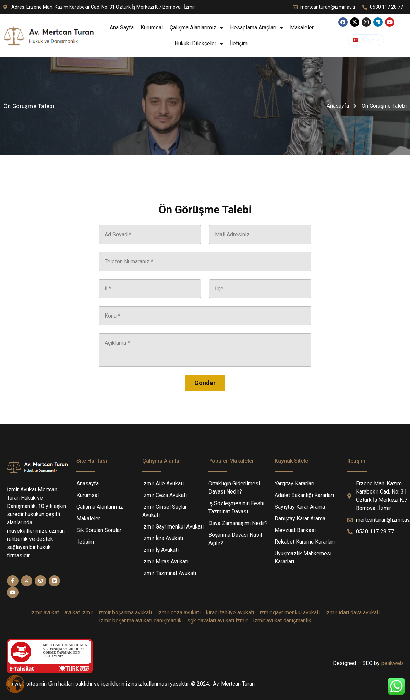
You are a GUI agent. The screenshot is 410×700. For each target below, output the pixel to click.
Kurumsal (152, 27)
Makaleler (302, 27)
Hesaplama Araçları (256, 28)
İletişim (239, 43)
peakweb (392, 663)
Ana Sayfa (122, 27)
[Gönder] (205, 383)
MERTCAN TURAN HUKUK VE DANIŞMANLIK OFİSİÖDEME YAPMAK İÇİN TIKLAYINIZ (65, 650)
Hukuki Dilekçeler (198, 43)
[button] (366, 40)
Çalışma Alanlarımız (196, 28)
